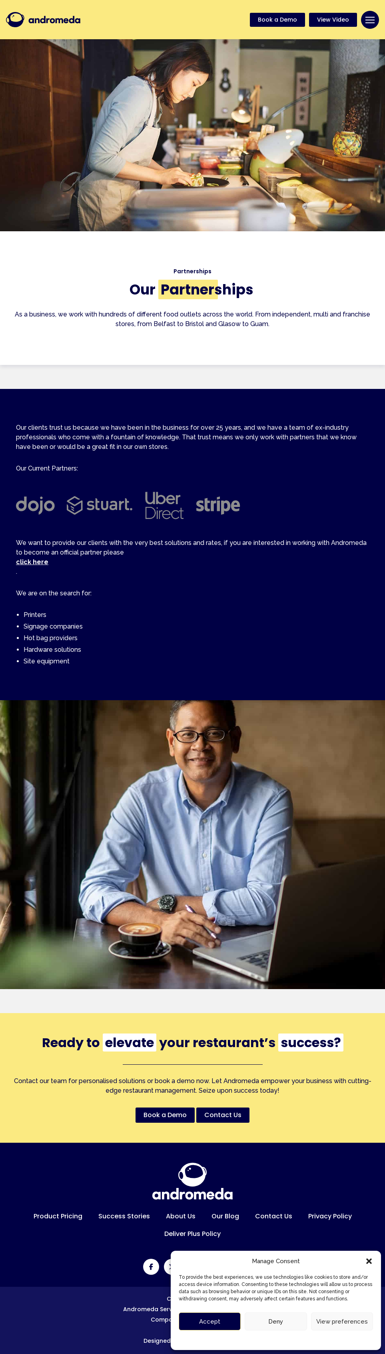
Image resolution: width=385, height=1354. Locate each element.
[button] (369, 1261)
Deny (275, 1321)
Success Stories (124, 1216)
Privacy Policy (330, 1216)
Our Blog (225, 1216)
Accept (209, 1321)
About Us (180, 1216)
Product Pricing (58, 1216)
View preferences (342, 1321)
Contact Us (273, 1216)
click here (32, 562)
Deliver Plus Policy (192, 1233)
